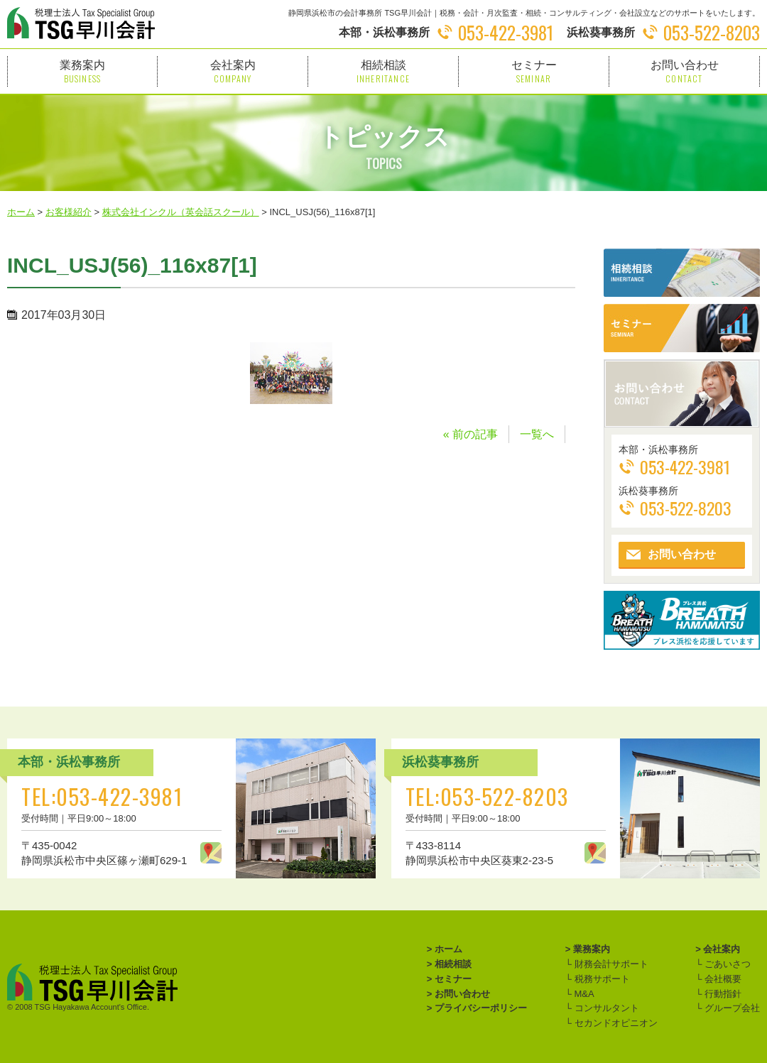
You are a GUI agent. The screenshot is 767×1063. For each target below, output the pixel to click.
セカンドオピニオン (615, 1023)
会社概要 (721, 979)
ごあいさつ (726, 964)
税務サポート (601, 979)
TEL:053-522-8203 (487, 796)
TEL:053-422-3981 (102, 796)
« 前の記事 (470, 434)
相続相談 (383, 71)
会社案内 (233, 71)
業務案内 (82, 71)
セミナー (534, 71)
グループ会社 (731, 1008)
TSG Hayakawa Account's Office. (92, 1007)
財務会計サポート (610, 964)
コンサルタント (605, 1008)
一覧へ (537, 434)
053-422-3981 (505, 32)
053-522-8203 (711, 32)
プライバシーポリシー (481, 1008)
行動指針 (721, 993)
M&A (583, 993)
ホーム (448, 949)
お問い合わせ (684, 71)
